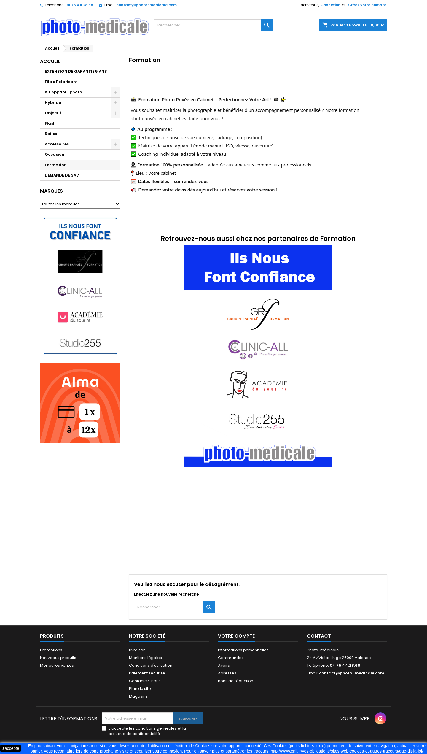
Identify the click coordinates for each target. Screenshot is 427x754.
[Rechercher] (213, 25)
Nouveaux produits (58, 658)
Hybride (53, 102)
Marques (51, 191)
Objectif (53, 113)
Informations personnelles (243, 650)
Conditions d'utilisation (150, 665)
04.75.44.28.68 (79, 4)
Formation (56, 165)
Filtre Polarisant (61, 82)
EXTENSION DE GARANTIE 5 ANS (76, 71)
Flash (50, 123)
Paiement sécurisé (147, 673)
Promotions (51, 650)
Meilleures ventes (57, 665)
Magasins (138, 696)
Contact (319, 636)
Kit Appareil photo (63, 92)
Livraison (137, 650)
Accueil (50, 61)
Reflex (51, 133)
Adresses (227, 673)
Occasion (54, 154)
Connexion (330, 4)
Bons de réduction (235, 681)
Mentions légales (145, 658)
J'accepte (10, 748)
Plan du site (140, 688)
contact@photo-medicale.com (146, 4)
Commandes (231, 658)
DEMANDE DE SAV (62, 175)
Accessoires (57, 144)
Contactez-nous (145, 681)
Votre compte (236, 636)
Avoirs (224, 665)
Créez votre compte (367, 4)
